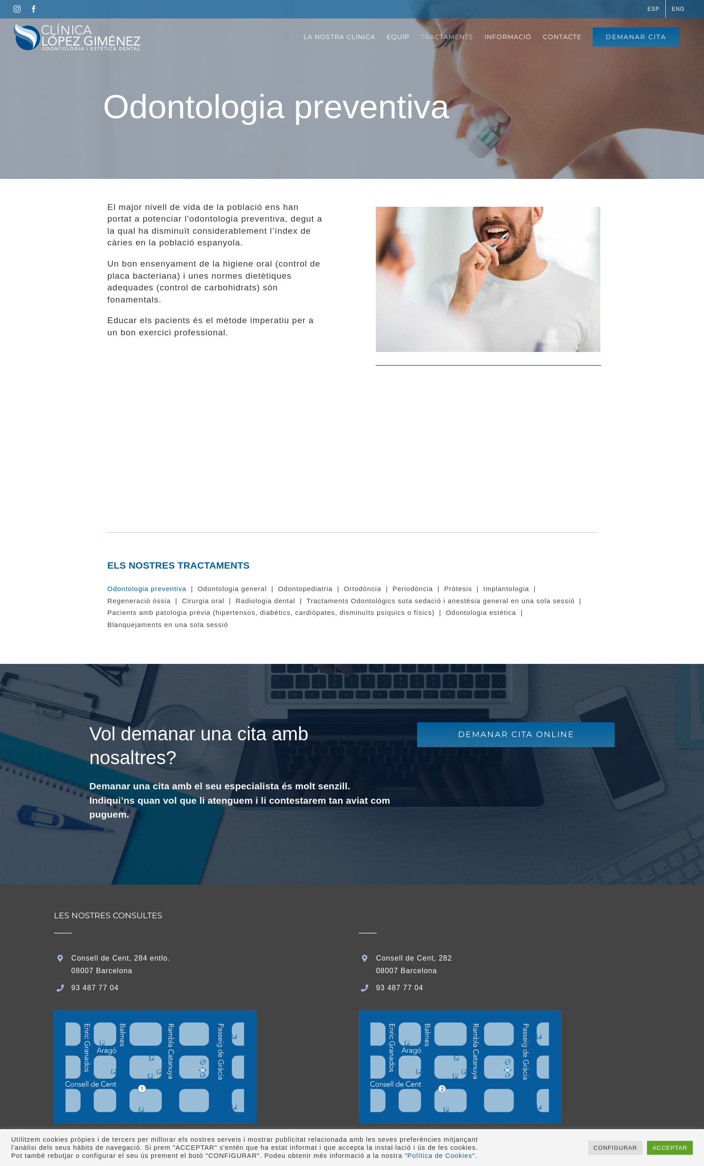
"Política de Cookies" (440, 1155)
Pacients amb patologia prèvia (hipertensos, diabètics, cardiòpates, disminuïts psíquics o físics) (271, 612)
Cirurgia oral (203, 601)
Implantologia (506, 588)
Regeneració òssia (139, 601)
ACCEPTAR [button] (669, 1147)
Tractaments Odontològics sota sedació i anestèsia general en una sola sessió (441, 601)
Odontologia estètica (481, 612)
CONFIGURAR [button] (615, 1147)
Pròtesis (458, 588)
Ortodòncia (362, 588)
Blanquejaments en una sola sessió (167, 624)
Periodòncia (412, 588)
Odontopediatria (305, 588)
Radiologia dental (265, 601)
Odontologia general (232, 588)
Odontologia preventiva (146, 588)
